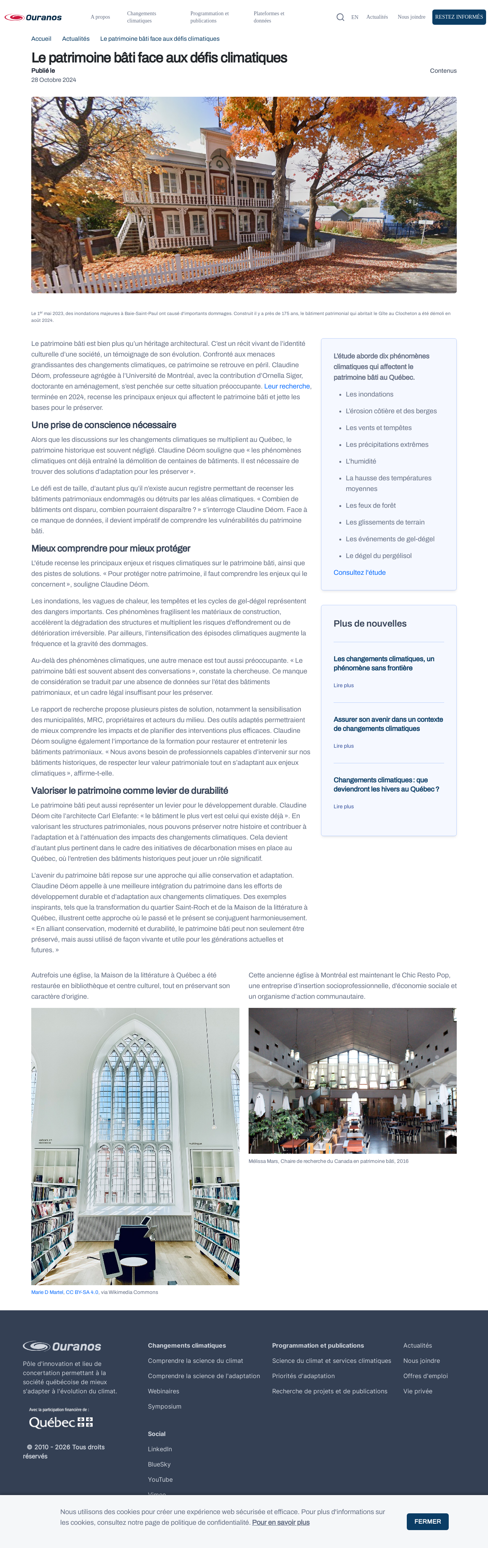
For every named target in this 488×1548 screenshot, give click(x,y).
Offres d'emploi (425, 1376)
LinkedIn (160, 1449)
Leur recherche (287, 386)
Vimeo (157, 1494)
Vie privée (417, 1391)
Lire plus (344, 685)
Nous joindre (411, 17)
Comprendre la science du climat (195, 1360)
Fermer (427, 1521)
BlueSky (159, 1464)
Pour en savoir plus (281, 1522)
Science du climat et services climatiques (331, 1360)
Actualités (377, 17)
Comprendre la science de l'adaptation (204, 1376)
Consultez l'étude (360, 572)
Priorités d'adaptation (303, 1376)
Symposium (164, 1406)
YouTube (160, 1479)
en (354, 17)
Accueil (41, 38)
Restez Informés (459, 17)
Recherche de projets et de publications (329, 1391)
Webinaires (163, 1391)
